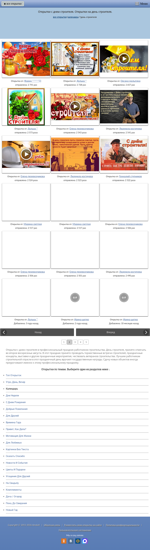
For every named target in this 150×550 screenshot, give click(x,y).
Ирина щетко (81, 319)
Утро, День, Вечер (15, 382)
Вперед (111, 332)
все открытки (13, 3)
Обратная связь (52, 525)
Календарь (73, 17)
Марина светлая (33, 224)
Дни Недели (12, 395)
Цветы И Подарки (15, 469)
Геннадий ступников (130, 176)
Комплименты (14, 489)
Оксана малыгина (130, 81)
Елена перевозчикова (82, 128)
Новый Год (12, 510)
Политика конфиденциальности (122, 525)
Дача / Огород (14, 496)
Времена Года (13, 422)
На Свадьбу (12, 483)
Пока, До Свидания (16, 503)
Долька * (82, 81)
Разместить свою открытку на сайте (83, 525)
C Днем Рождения (16, 402)
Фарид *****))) (32, 81)
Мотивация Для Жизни (18, 436)
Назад (38, 332)
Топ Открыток (13, 375)
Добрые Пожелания (17, 409)
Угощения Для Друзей (18, 476)
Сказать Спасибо (15, 456)
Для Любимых (14, 442)
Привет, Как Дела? (16, 429)
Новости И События (17, 462)
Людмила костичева (130, 128)
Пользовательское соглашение (75, 530)
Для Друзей (12, 415)
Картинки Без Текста (17, 449)
